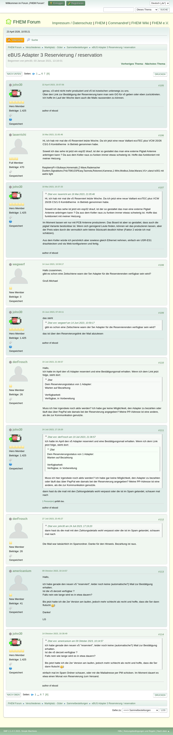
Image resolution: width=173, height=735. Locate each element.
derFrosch (20, 362)
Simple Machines (29, 731)
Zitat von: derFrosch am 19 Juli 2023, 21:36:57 (72, 437)
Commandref (118, 23)
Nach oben (13, 695)
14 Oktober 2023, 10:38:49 (54, 633)
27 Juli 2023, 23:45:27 (52, 519)
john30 (18, 84)
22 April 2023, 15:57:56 (53, 85)
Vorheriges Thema (132, 63)
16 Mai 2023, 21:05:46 (52, 134)
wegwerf (19, 264)
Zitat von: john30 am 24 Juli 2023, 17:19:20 (70, 526)
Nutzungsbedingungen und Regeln (139, 731)
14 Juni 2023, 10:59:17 (53, 264)
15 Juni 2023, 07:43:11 (53, 312)
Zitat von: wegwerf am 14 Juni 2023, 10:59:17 (71, 323)
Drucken (160, 74)
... (39, 73)
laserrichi (19, 134)
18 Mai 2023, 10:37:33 (52, 187)
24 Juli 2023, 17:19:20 (52, 429)
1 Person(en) (48, 501)
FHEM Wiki (140, 23)
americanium (22, 571)
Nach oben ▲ (163, 731)
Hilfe (120, 731)
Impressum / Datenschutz (72, 23)
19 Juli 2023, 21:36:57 (52, 362)
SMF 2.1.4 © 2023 (11, 731)
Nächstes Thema (155, 63)
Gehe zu (116, 710)
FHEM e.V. (160, 23)
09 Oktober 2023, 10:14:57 (54, 571)
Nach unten (14, 74)
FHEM (100, 23)
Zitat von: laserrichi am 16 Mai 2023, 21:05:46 (71, 194)
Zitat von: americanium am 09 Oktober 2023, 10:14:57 (75, 641)
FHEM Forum (26, 21)
